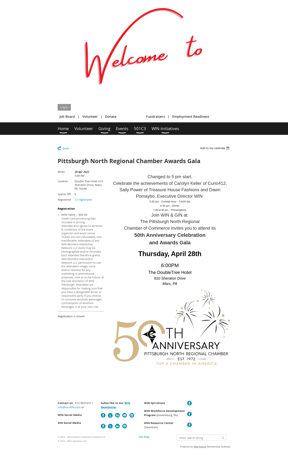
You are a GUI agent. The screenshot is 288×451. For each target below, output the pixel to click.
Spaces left (64, 194)
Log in (64, 107)
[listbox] (215, 148)
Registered (64, 199)
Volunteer (90, 116)
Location (63, 181)
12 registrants (83, 199)
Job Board (67, 116)
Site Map (144, 437)
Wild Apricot (200, 446)
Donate (110, 116)
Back (66, 148)
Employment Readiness (190, 116)
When (61, 172)
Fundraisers (155, 116)
